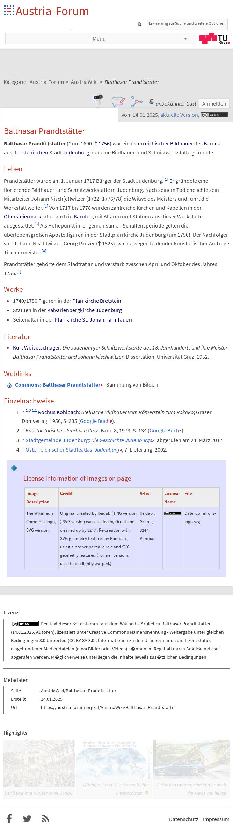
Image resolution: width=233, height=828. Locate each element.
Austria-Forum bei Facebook (9, 819)
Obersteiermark (22, 216)
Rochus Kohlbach (58, 412)
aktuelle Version (179, 114)
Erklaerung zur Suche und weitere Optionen (187, 23)
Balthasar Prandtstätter (186, 623)
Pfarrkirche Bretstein (96, 300)
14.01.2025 (23, 632)
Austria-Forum (52, 11)
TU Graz (214, 38)
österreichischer (150, 143)
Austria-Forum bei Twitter (27, 819)
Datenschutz (183, 818)
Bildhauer (181, 143)
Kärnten (83, 216)
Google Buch (95, 420)
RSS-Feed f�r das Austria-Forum (45, 819)
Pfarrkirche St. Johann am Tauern (94, 319)
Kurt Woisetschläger (36, 347)
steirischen (35, 152)
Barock (212, 143)
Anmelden (214, 103)
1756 (104, 143)
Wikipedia (130, 623)
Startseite (9, 11)
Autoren (44, 632)
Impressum (216, 818)
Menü (99, 38)
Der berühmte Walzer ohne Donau (38, 793)
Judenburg (76, 152)
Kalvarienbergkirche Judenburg (84, 310)
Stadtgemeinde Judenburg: (89, 440)
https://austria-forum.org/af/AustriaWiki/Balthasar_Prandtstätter (108, 707)
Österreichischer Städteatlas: (72, 449)
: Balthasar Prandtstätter (57, 384)
